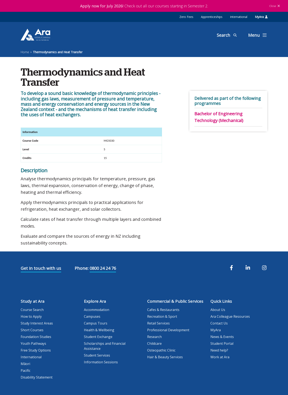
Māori (25, 363)
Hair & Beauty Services (165, 357)
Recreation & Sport (162, 316)
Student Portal (221, 343)
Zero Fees (186, 17)
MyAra (261, 17)
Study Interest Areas (37, 323)
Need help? (219, 350)
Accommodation (96, 309)
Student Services (97, 355)
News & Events (222, 336)
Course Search (32, 309)
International (238, 17)
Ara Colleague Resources (230, 316)
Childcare (154, 343)
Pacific (25, 370)
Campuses (92, 316)
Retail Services (158, 323)
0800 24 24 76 (103, 268)
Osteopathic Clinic (161, 350)
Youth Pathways (33, 343)
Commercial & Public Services (175, 301)
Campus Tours (95, 323)
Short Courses (32, 330)
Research (154, 336)
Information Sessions (101, 362)
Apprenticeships (211, 17)
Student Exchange (98, 336)
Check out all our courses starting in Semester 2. (144, 5)
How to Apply (31, 316)
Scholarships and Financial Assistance (104, 346)
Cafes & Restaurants (163, 309)
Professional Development (168, 330)
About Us (217, 309)
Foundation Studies (36, 336)
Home (25, 52)
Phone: (82, 268)
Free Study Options (36, 350)
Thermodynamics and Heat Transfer (57, 52)
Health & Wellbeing (99, 330)
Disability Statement (36, 377)
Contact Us (219, 323)
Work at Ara (219, 357)
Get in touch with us (41, 268)
